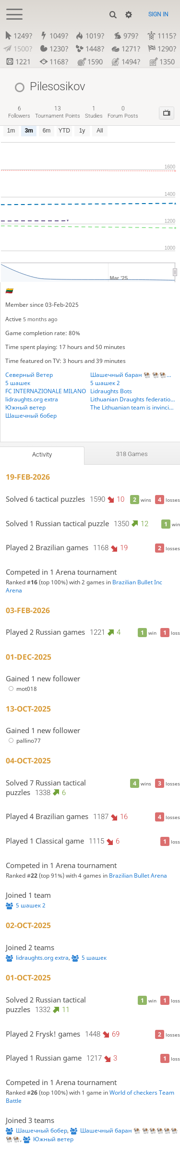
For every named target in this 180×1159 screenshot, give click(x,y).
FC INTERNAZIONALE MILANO (45, 391)
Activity (42, 454)
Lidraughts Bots (111, 391)
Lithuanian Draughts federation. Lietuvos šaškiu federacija (132, 399)
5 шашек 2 (105, 383)
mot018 (21, 689)
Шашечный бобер (31, 415)
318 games (132, 454)
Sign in (158, 14)
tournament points (57, 112)
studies (94, 112)
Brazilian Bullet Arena (138, 875)
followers (19, 112)
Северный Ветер (29, 375)
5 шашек (17, 383)
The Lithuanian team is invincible (132, 407)
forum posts (123, 112)
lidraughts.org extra (31, 399)
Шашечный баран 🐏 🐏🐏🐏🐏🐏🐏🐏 (132, 375)
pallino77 (23, 740)
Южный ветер (25, 407)
